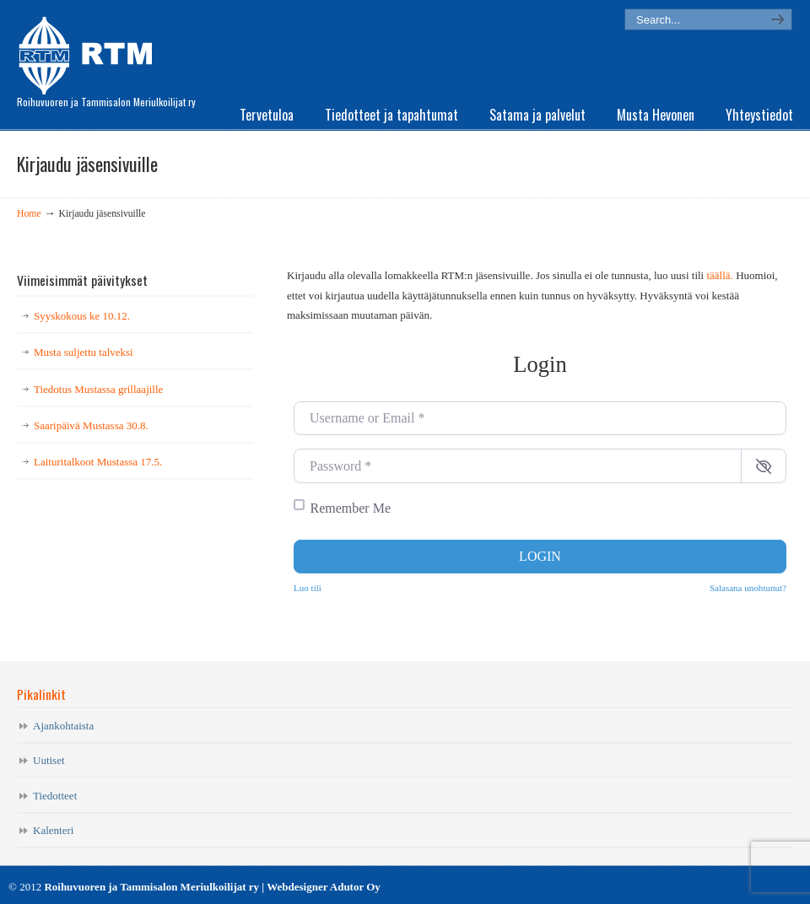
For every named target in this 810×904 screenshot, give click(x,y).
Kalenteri (53, 830)
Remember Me (351, 508)
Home (29, 213)
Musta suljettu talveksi (83, 352)
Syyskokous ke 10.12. (82, 315)
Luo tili (307, 588)
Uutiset (49, 760)
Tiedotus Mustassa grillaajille (98, 389)
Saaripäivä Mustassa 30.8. (91, 425)
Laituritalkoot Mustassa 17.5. (98, 461)
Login (540, 556)
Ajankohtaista (63, 725)
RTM (91, 50)
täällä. (719, 275)
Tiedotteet (55, 795)
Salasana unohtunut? (748, 588)
